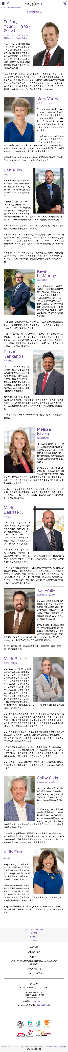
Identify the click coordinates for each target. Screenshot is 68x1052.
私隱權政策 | (50, 1046)
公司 (1, 7)
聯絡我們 (34, 933)
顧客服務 (34, 964)
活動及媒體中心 (34, 969)
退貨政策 (34, 957)
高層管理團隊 (17, 7)
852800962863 (38, 1001)
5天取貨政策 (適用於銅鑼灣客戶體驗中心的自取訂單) (34, 961)
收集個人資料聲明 (60, 1046)
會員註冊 (34, 947)
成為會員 (34, 940)
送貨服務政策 (34, 952)
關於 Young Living (8, 7)
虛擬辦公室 (34, 937)
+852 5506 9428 (43, 1005)
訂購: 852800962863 (34, 929)
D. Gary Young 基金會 (34, 973)
